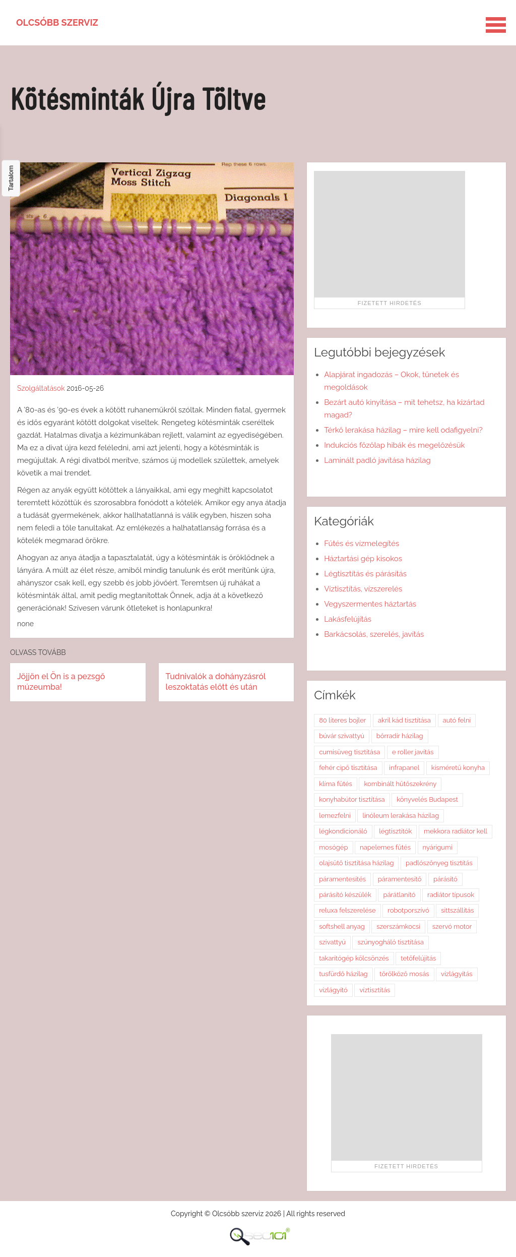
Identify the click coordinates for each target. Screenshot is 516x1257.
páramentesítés (342, 879)
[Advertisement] (389, 234)
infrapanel (404, 767)
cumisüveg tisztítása (349, 752)
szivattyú (332, 942)
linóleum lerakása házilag (400, 815)
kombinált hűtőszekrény (400, 784)
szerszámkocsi (398, 926)
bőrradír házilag (399, 736)
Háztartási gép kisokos (363, 558)
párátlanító (399, 895)
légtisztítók (395, 831)
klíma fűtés (335, 784)
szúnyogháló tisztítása (390, 942)
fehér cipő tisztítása (348, 767)
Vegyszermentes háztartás (370, 604)
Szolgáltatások (41, 388)
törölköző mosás (404, 974)
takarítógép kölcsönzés (354, 958)
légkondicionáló (343, 831)
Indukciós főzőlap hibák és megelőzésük (394, 445)
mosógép (333, 847)
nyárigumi (438, 847)
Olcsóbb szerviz (57, 22)
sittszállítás (457, 910)
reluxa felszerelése (347, 910)
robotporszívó (408, 910)
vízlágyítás (456, 974)
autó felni (457, 720)
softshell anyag (342, 926)
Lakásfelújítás (347, 619)
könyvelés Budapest (427, 799)
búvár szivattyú (341, 736)
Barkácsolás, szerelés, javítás (374, 634)
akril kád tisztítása (404, 720)
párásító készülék (345, 895)
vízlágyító (333, 990)
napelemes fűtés (385, 847)
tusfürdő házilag (343, 974)
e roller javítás (413, 752)
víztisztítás (374, 990)
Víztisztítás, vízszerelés (363, 588)
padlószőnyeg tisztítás (439, 863)
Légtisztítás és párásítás (365, 573)
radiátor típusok (450, 895)
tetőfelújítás (418, 958)
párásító (445, 879)
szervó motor (452, 926)
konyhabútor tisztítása (352, 799)
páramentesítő (400, 879)
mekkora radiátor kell (455, 831)
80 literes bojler (342, 720)
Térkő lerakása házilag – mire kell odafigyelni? (403, 430)
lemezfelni (335, 815)
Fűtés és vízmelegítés (361, 543)
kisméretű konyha (458, 767)
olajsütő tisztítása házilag (356, 863)
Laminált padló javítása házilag (377, 460)
